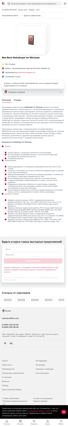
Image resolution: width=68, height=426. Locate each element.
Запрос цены (22, 10)
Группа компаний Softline (11, 390)
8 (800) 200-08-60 (10, 10)
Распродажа (40, 365)
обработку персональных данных (23, 270)
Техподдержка (41, 361)
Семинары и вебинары (45, 369)
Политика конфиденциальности (14, 401)
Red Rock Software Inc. (27, 72)
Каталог (5, 361)
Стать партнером (42, 373)
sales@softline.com (10, 318)
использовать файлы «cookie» (39, 411)
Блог (38, 10)
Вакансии (5, 381)
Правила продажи (40, 401)
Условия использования (42, 398)
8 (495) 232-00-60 (10, 325)
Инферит (32, 10)
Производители (8, 369)
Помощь (5, 385)
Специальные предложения (13, 373)
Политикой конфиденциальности (43, 267)
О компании (6, 377)
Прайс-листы (7, 365)
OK (63, 412)
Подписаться (33, 261)
